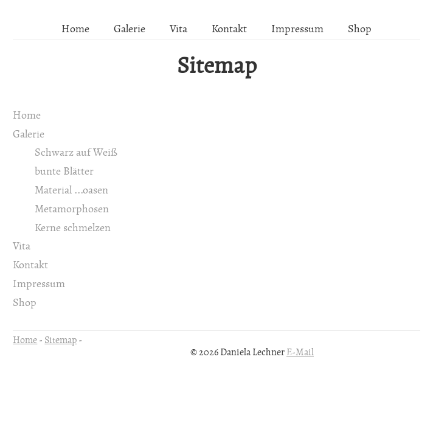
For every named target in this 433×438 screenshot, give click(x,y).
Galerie (129, 29)
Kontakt (229, 29)
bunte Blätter (64, 171)
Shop (360, 29)
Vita (178, 29)
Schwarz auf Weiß (76, 152)
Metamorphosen (72, 209)
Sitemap (217, 66)
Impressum (297, 29)
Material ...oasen (71, 190)
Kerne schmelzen (73, 228)
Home (75, 29)
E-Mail (300, 352)
